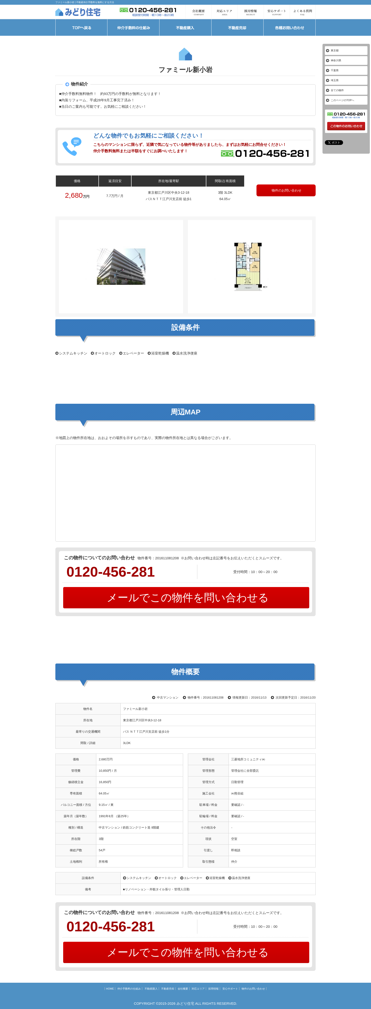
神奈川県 (336, 60)
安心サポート (230, 988)
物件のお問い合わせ (286, 190)
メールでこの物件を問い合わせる (186, 598)
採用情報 (213, 988)
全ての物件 (337, 90)
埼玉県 (335, 80)
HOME (110, 988)
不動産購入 (151, 988)
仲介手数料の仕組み (129, 988)
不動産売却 (167, 988)
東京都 (335, 50)
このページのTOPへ (342, 100)
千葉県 (335, 70)
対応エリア (198, 988)
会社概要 (183, 988)
